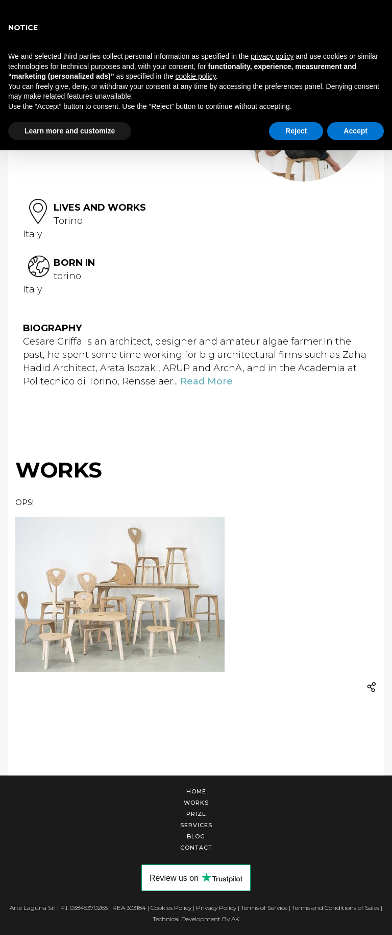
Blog (196, 836)
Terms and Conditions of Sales (335, 907)
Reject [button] (296, 131)
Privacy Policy (216, 907)
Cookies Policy (171, 907)
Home (196, 791)
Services (196, 825)
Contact (196, 847)
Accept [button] (356, 131)
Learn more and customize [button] (69, 131)
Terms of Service (264, 907)
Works (196, 802)
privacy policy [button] (272, 56)
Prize (196, 813)
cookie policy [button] (196, 76)
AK (235, 919)
